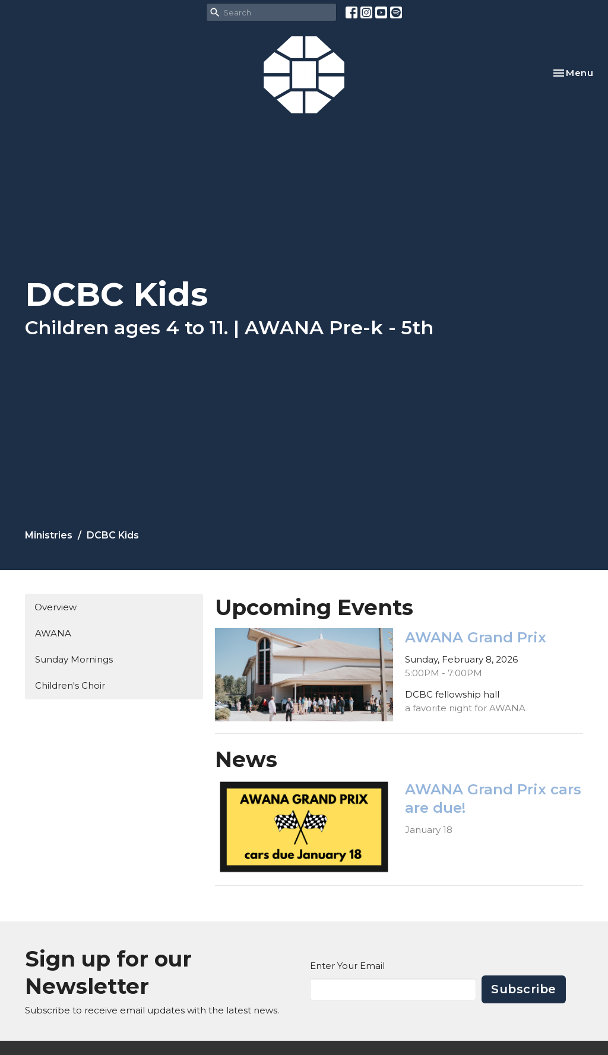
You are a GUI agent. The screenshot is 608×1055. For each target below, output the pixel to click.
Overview (55, 607)
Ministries (48, 535)
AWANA (53, 633)
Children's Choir (70, 685)
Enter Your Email (347, 965)
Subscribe (523, 989)
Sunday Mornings (74, 659)
